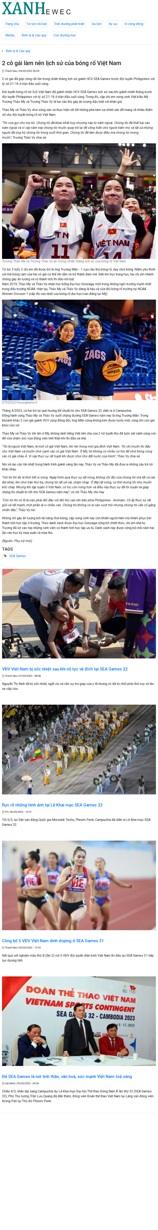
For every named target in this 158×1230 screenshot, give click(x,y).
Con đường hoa (64, 35)
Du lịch (96, 24)
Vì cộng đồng (133, 24)
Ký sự (113, 24)
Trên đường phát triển (69, 24)
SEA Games (17, 556)
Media (9, 35)
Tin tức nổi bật (36, 24)
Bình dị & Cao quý (34, 35)
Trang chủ (12, 24)
